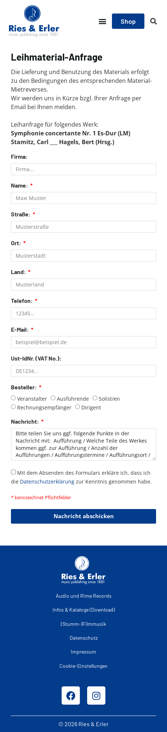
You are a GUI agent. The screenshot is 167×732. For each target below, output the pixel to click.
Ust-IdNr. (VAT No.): (36, 358)
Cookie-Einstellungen (83, 666)
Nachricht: (25, 422)
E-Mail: (20, 330)
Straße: (21, 214)
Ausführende (73, 398)
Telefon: (22, 301)
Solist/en (109, 398)
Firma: (19, 157)
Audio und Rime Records (84, 596)
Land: (19, 272)
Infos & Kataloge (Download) (84, 609)
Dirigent (91, 407)
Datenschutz (84, 638)
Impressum (83, 651)
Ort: (16, 243)
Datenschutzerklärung (47, 481)
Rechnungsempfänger (44, 407)
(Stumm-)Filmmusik (83, 624)
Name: (20, 185)
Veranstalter (32, 398)
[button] (102, 21)
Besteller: (24, 387)
